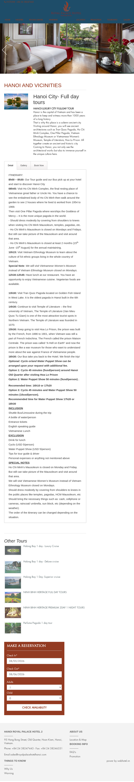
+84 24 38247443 (25, 2)
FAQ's (73, 749)
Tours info (112, 20)
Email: (7, 752)
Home (7, 20)
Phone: (7, 746)
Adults (10, 682)
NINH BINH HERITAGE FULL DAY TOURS (45, 590)
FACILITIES (19, 20)
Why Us (8, 766)
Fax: (38, 746)
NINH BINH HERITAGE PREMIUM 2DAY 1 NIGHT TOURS (54, 605)
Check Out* (13, 668)
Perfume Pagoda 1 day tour (37, 620)
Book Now (39, 165)
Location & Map (78, 737)
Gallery (127, 20)
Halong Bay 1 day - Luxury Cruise (41, 543)
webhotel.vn (123, 758)
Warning (53, 20)
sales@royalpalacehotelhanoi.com (28, 752)
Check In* (12, 655)
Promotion (96, 20)
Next (129, 50)
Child (9, 692)
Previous (4, 50)
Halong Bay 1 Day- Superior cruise (41, 574)
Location (80, 20)
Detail (10, 165)
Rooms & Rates (36, 20)
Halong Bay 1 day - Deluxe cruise (41, 559)
